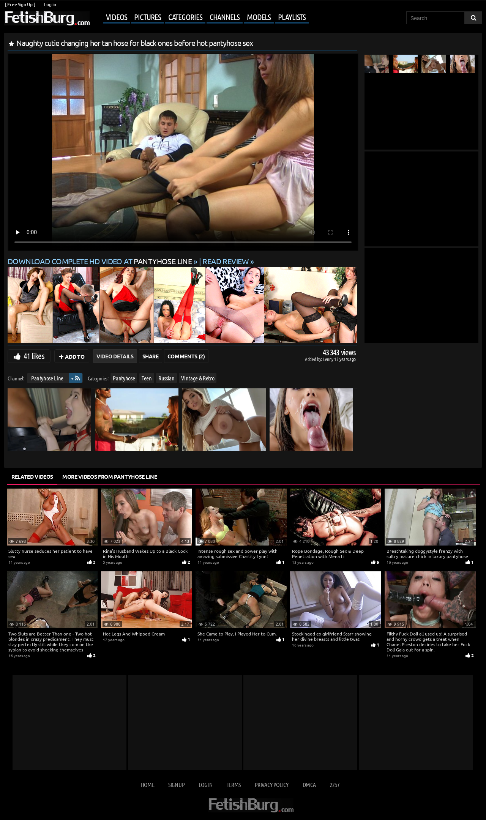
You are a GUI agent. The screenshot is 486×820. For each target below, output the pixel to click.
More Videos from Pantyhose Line (109, 476)
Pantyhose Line (47, 378)
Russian (166, 378)
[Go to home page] (47, 18)
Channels (225, 17)
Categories (185, 17)
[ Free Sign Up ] (20, 4)
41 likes (34, 356)
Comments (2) (186, 356)
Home (147, 784)
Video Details (114, 356)
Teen (147, 378)
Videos (116, 17)
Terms (234, 784)
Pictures (147, 17)
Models (259, 17)
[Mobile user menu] (200, 17)
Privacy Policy (272, 784)
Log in (50, 4)
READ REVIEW (225, 261)
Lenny (328, 359)
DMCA (309, 784)
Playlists (292, 17)
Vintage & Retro (197, 378)
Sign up (176, 784)
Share (150, 356)
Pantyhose (124, 378)
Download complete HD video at (101, 261)
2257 (334, 784)
